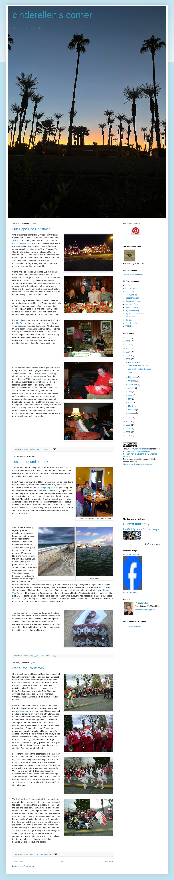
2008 (128, 429)
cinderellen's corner (52, 15)
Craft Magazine (131, 288)
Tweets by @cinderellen (133, 274)
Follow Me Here (131, 295)
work (129, 449)
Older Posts (108, 862)
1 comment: (45, 449)
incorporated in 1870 (21, 243)
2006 (128, 436)
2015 (128, 348)
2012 (128, 359)
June (130, 395)
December (132, 362)
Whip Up (129, 326)
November (132, 377)
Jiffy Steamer (21, 323)
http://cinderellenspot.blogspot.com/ (137, 464)
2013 (128, 356)
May (130, 399)
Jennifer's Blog (131, 304)
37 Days (128, 285)
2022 (128, 337)
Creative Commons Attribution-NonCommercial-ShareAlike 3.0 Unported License (140, 454)
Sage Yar (24, 711)
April (130, 402)
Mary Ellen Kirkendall (131, 555)
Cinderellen (143, 603)
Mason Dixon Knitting (134, 307)
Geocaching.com (132, 298)
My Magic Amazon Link (134, 314)
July (130, 392)
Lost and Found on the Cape (33, 462)
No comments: (46, 854)
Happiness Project (132, 301)
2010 (128, 421)
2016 (128, 345)
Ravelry (128, 320)
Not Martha (130, 317)
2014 (128, 352)
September (133, 384)
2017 (128, 341)
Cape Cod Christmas (28, 668)
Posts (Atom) (29, 866)
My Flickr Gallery (132, 311)
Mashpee (17, 240)
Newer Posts (18, 862)
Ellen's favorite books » (153, 544)
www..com (135, 627)
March (131, 406)
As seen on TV (45, 373)
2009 (128, 425)
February (132, 410)
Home (63, 862)
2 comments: (45, 655)
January (131, 413)
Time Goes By (131, 323)
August (131, 388)
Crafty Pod (129, 292)
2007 (128, 432)
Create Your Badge (130, 592)
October (131, 381)
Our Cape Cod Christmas (31, 229)
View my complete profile (145, 610)
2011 (128, 418)
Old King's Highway (46, 487)
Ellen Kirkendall (140, 449)
